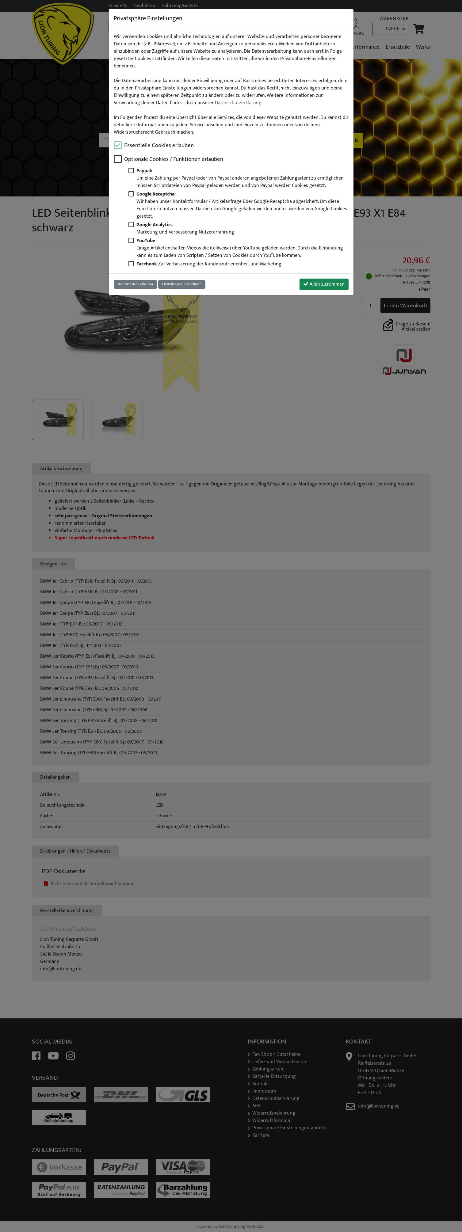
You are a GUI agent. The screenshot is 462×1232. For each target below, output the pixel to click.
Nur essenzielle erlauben (135, 284)
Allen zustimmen (324, 284)
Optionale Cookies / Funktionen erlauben (173, 159)
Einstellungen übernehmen (181, 284)
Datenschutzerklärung (238, 103)
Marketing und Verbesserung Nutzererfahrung (185, 228)
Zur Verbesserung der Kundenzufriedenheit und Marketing (208, 264)
